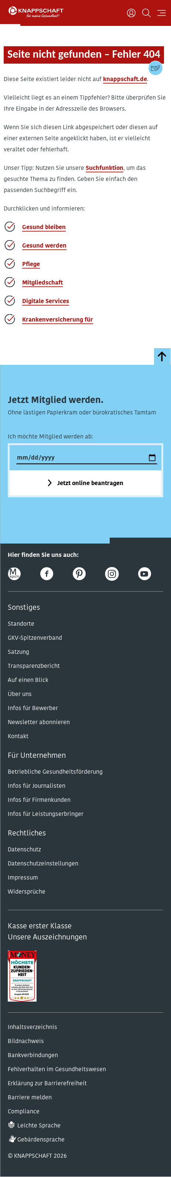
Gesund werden (44, 246)
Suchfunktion (104, 168)
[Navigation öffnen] (161, 13)
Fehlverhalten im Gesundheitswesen (57, 1070)
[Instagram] (112, 573)
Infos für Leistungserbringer (45, 814)
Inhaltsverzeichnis (32, 1027)
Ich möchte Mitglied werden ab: (50, 437)
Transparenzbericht (34, 666)
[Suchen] (146, 13)
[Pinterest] (79, 573)
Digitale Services (45, 302)
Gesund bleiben (44, 228)
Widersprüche (26, 892)
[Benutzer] (131, 13)
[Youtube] (144, 573)
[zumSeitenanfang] (162, 356)
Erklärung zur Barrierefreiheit (47, 1084)
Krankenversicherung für (57, 320)
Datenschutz (24, 850)
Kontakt (18, 737)
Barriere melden (30, 1098)
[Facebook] (46, 573)
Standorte (21, 624)
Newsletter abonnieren (39, 723)
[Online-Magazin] (14, 573)
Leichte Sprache (39, 1126)
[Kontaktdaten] (155, 68)
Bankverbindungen (33, 1056)
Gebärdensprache (41, 1140)
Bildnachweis (26, 1042)
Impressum (23, 878)
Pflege (31, 265)
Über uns (20, 694)
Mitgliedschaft (42, 283)
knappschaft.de (125, 80)
